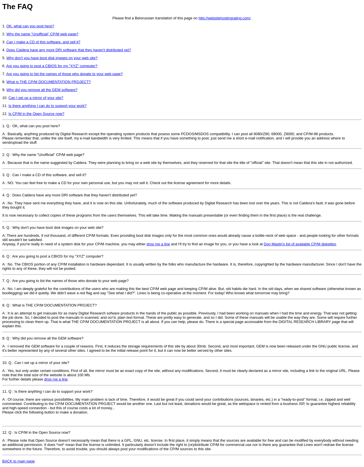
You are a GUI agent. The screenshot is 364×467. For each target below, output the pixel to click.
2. (3, 155)
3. (3, 175)
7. (3, 281)
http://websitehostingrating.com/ (224, 18)
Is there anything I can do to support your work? (48, 106)
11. (5, 391)
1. (3, 126)
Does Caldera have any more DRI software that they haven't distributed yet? (68, 50)
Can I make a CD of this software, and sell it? (43, 42)
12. (5, 432)
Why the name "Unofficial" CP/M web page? (42, 34)
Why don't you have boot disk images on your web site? (51, 58)
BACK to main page (18, 461)
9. (3, 338)
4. (3, 195)
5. (3, 227)
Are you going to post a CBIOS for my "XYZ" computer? (52, 66)
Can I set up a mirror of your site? (36, 98)
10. (5, 363)
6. (3, 256)
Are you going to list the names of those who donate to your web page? (64, 74)
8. (4, 305)
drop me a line (158, 244)
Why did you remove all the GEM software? (41, 90)
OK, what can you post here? (30, 26)
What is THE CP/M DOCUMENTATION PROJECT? (48, 82)
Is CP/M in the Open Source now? (37, 114)
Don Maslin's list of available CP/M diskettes (300, 244)
